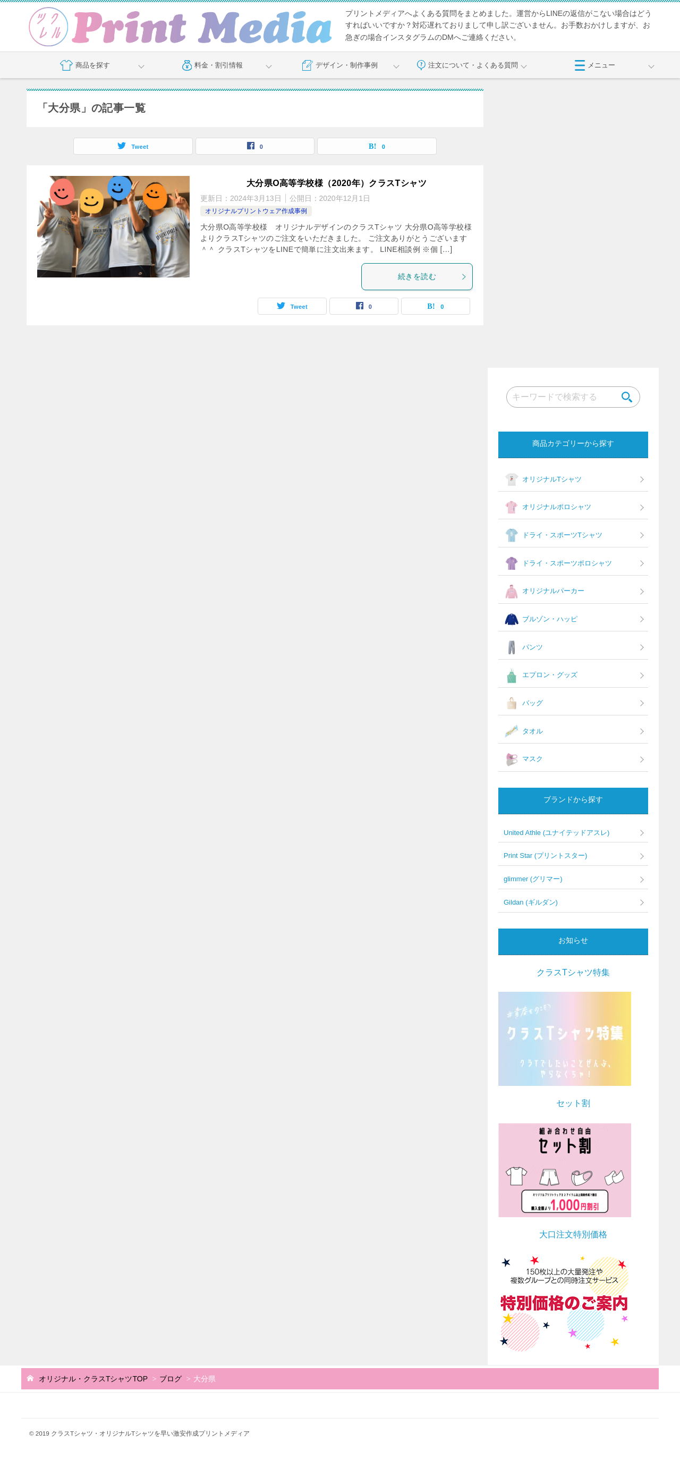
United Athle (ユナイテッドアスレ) (556, 833)
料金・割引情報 (212, 65)
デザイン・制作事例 (340, 65)
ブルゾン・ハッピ (540, 620)
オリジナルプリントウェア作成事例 (256, 211)
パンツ (523, 647)
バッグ (523, 704)
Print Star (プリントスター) (545, 855)
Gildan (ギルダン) (531, 902)
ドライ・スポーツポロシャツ (558, 563)
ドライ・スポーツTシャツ (553, 535)
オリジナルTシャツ (543, 479)
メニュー (595, 65)
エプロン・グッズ (540, 676)
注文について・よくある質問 (467, 65)
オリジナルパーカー (544, 592)
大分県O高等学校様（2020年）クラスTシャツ (336, 183)
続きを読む (432, 276)
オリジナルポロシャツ (547, 508)
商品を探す (84, 65)
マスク (523, 760)
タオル (523, 731)
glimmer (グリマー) (533, 879)
